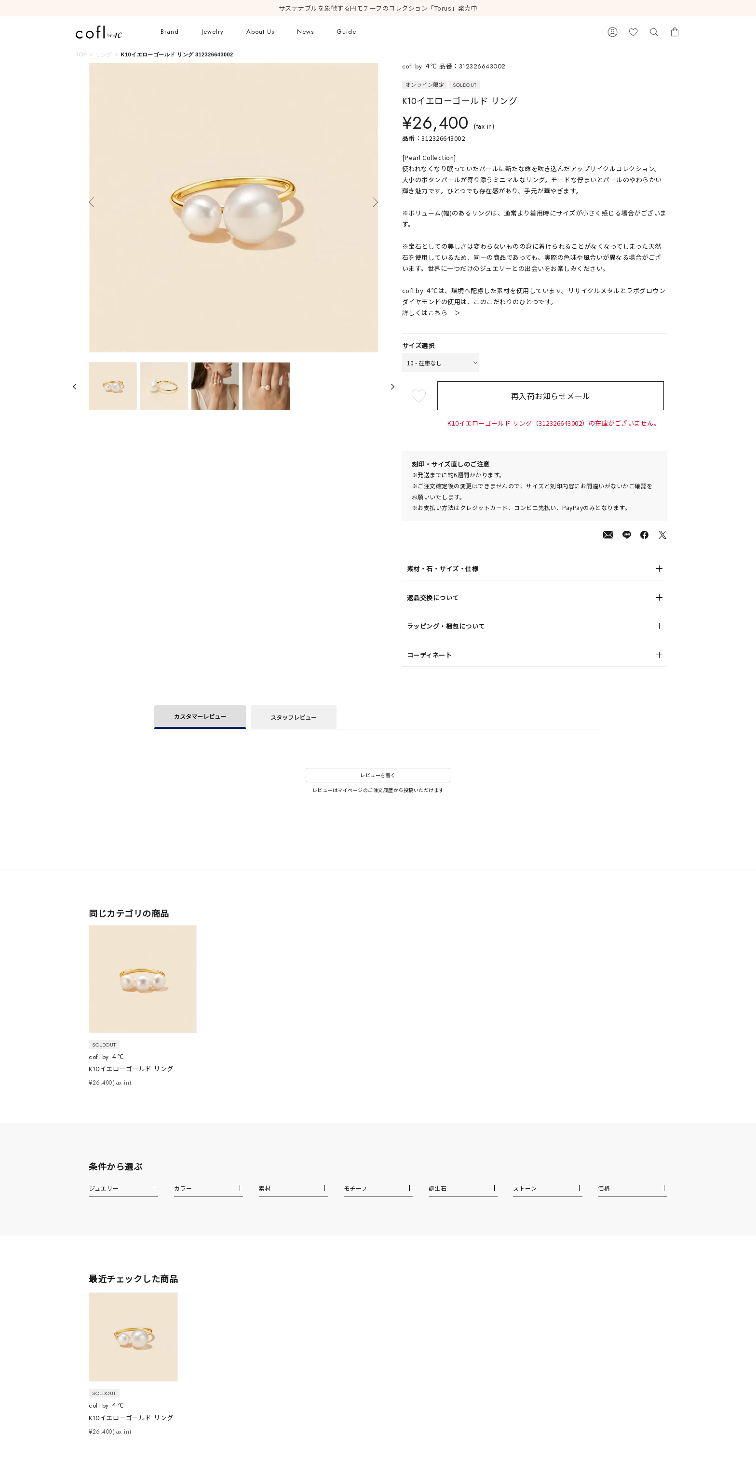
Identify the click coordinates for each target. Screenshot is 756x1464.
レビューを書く (378, 775)
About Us (260, 31)
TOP (81, 54)
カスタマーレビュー (200, 716)
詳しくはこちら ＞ (431, 312)
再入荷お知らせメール (554, 396)
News (305, 31)
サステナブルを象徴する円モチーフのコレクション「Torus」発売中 (378, 8)
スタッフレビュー (293, 717)
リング (103, 54)
